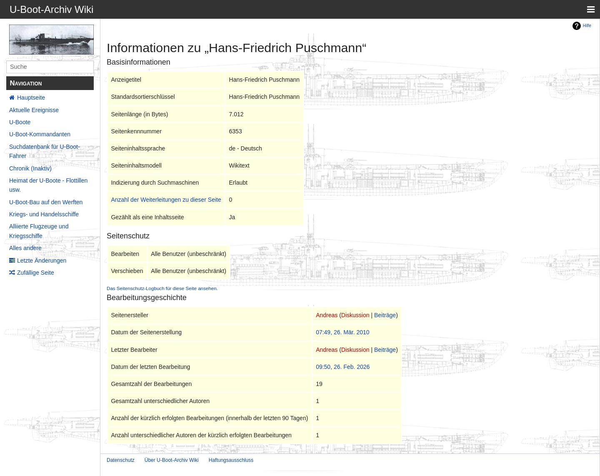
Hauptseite (31, 97)
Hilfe (587, 25)
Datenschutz (121, 460)
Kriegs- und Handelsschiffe (44, 214)
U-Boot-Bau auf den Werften (45, 202)
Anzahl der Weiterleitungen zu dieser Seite (166, 199)
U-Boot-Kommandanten (39, 134)
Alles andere (25, 248)
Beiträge (385, 315)
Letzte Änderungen (41, 260)
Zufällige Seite (35, 272)
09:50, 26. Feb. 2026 (343, 366)
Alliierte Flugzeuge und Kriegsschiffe (38, 231)
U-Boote (19, 122)
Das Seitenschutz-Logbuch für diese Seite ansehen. (162, 288)
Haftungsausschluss (231, 460)
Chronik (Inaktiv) (30, 168)
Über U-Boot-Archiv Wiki (172, 460)
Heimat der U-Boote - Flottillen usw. (48, 185)
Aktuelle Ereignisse (34, 110)
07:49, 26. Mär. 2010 (342, 332)
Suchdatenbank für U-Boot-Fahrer (44, 151)
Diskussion (355, 315)
